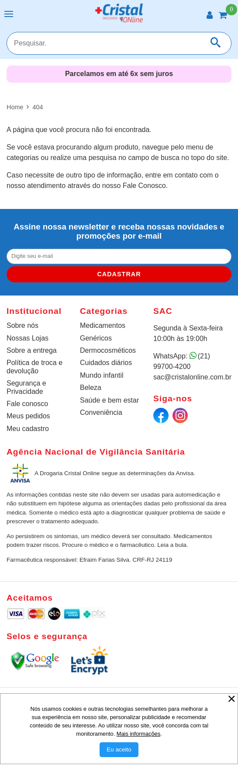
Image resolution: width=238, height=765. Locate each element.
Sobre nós (22, 325)
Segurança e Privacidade (26, 387)
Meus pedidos (28, 416)
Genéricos (96, 338)
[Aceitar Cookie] (119, 749)
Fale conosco (27, 403)
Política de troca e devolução (34, 366)
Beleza (90, 387)
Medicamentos (102, 325)
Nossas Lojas (27, 338)
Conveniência (101, 412)
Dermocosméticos (108, 350)
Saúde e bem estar (109, 400)
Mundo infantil (102, 375)
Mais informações (138, 733)
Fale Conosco (144, 185)
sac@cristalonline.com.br (192, 377)
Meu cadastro (28, 428)
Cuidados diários (106, 362)
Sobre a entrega (32, 350)
